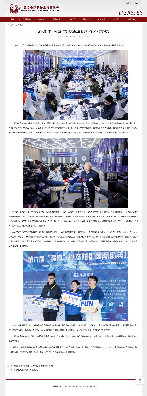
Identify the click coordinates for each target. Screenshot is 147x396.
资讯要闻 (27, 19)
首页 (12, 19)
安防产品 (71, 19)
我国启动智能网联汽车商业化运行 (26, 370)
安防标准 (101, 19)
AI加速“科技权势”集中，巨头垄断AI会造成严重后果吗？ (33, 366)
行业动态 (42, 19)
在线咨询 (116, 19)
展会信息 (86, 19)
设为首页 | (128, 3)
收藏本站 (137, 3)
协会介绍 (131, 19)
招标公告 (57, 19)
